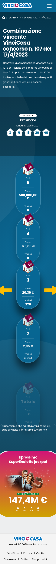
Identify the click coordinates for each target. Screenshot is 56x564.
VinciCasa (13, 553)
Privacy (27, 553)
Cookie (40, 553)
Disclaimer (10, 559)
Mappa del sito (40, 559)
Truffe (24, 559)
